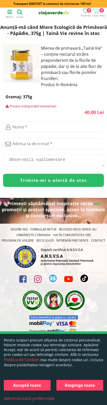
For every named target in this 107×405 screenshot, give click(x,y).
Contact (98, 242)
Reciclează (45, 242)
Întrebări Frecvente (72, 242)
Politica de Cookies (21, 359)
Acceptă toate (27, 385)
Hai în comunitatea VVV (72, 237)
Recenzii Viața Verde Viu (78, 231)
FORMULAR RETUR (43, 231)
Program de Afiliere (18, 242)
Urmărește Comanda (33, 237)
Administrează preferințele (29, 398)
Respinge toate (80, 385)
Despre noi (19, 231)
